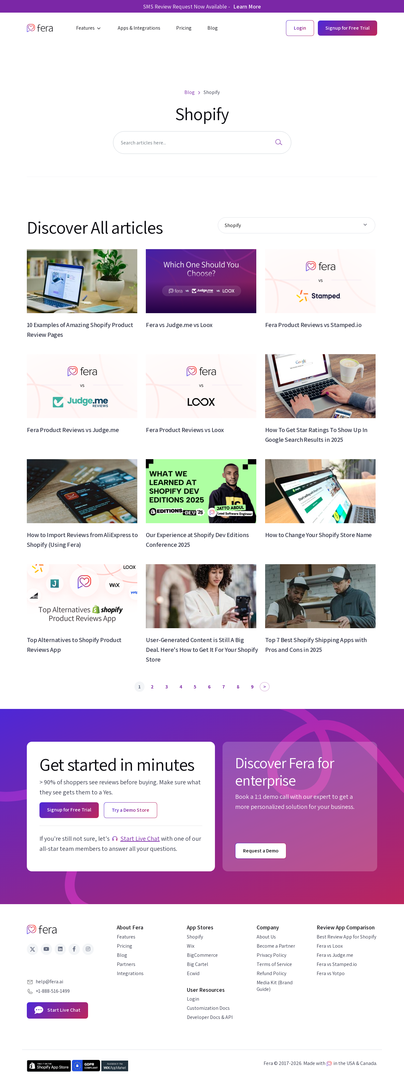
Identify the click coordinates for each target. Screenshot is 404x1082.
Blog (122, 955)
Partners (126, 964)
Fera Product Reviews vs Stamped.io (313, 325)
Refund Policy (271, 973)
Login (193, 999)
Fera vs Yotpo (331, 973)
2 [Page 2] (152, 686)
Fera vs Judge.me (335, 955)
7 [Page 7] (223, 686)
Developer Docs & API (210, 1017)
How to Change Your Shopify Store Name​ (318, 535)
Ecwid (193, 973)
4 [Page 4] (181, 686)
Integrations (130, 973)
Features (126, 936)
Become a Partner (276, 946)
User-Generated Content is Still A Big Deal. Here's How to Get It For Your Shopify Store (202, 650)
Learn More (247, 6)
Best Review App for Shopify (346, 936)
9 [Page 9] (252, 686)
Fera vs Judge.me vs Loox (179, 325)
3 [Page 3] (166, 686)
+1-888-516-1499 (53, 991)
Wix (190, 946)
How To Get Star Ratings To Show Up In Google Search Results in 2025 (316, 435)
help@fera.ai (49, 981)
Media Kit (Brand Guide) (275, 985)
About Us (266, 936)
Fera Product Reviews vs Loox (184, 430)
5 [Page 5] (195, 686)
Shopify (195, 936)
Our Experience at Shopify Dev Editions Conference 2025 (197, 540)
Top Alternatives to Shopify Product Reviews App (74, 645)
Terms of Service (274, 964)
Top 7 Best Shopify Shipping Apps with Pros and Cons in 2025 (316, 645)
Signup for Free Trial (347, 28)
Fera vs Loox (330, 946)
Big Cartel (197, 964)
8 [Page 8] (238, 686)
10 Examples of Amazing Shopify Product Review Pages (80, 330)
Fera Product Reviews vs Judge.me (73, 430)
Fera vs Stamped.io (337, 964)
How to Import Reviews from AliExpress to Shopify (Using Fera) (82, 540)
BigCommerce (202, 955)
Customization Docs (208, 1008)
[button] (89, 28)
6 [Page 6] (209, 686)
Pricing (124, 946)
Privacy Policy (271, 955)
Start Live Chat (140, 838)
